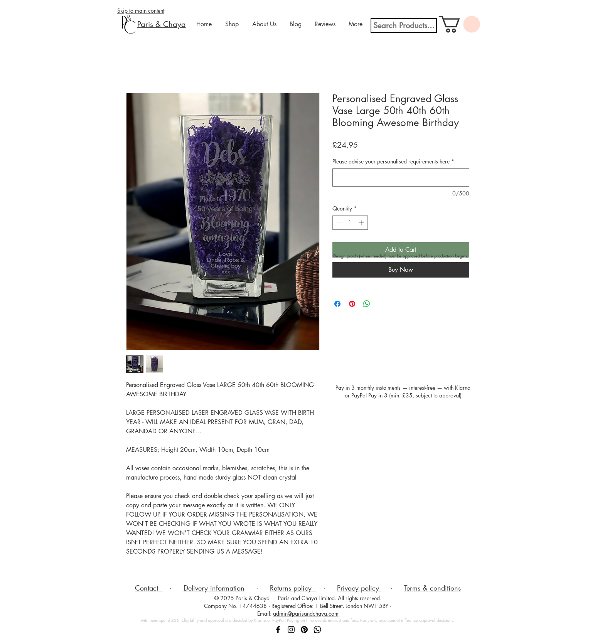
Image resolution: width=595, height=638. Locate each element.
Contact (149, 588)
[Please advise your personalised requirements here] (401, 177)
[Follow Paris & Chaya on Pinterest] (304, 629)
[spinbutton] (350, 222)
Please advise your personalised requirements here (393, 161)
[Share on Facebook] (337, 303)
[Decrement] (338, 222)
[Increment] (362, 222)
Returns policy (293, 588)
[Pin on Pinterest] (352, 303)
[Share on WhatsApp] (366, 303)
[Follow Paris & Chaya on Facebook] (278, 629)
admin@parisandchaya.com (306, 613)
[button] (459, 24)
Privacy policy (359, 588)
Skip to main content (140, 10)
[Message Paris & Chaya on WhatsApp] (317, 629)
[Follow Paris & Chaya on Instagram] (291, 629)
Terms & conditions (432, 588)
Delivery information (214, 588)
